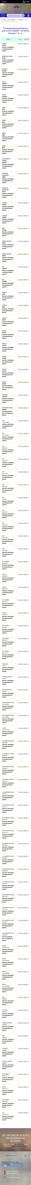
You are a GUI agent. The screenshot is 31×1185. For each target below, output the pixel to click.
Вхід (5, 1)
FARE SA (8, 293)
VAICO (8, 83)
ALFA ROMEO (11, 20)
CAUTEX (8, 203)
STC (8, 268)
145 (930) (19, 20)
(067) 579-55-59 (12, 1171)
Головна (3, 20)
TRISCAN (8, 70)
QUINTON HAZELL (8, 57)
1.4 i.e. (26, 20)
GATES (8, 44)
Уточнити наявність (23, 43)
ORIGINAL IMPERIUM (8, 175)
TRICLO (8, 332)
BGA (8, 229)
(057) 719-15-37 (12, 1173)
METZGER (8, 396)
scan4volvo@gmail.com (13, 1177)
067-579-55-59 (19, 1144)
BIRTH (8, 108)
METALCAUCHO (8, 242)
